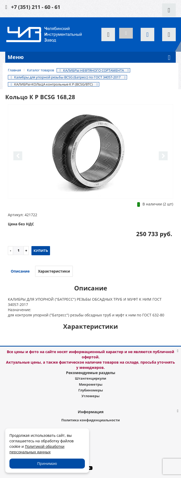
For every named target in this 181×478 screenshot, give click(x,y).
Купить (41, 250)
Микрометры (90, 384)
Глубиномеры (90, 390)
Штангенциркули (90, 378)
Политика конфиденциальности (90, 420)
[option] (90, 151)
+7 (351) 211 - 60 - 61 (35, 6)
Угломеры (90, 396)
